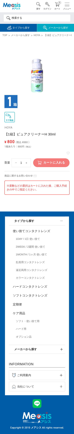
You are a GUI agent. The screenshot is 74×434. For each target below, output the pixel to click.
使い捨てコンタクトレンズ (31, 231)
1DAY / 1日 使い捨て (28, 239)
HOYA (37, 35)
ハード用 (21, 328)
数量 (7, 162)
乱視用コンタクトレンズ (30, 262)
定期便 (17, 304)
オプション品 (24, 336)
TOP (4, 35)
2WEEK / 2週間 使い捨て (30, 246)
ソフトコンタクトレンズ (30, 295)
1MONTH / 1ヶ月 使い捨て (31, 254)
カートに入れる (54, 162)
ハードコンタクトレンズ (30, 286)
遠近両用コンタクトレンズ (31, 269)
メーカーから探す (20, 35)
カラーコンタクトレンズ (30, 277)
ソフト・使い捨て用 (27, 320)
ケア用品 (19, 312)
